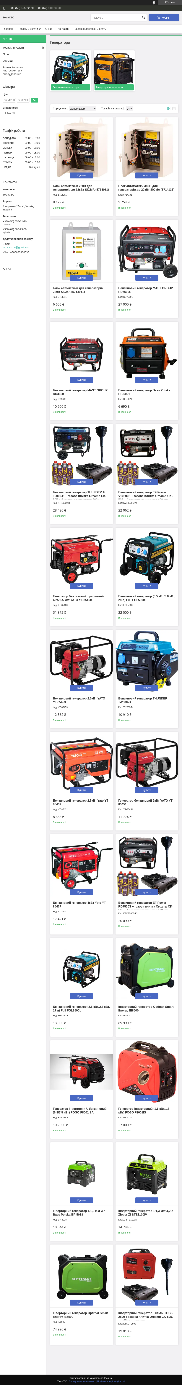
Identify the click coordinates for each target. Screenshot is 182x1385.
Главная (8, 28)
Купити (81, 175)
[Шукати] (143, 17)
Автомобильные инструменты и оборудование (13, 71)
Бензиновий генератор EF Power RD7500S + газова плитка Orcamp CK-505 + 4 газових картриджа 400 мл (145, 906)
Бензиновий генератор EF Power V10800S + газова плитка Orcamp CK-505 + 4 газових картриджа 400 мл (145, 496)
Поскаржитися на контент (82, 1381)
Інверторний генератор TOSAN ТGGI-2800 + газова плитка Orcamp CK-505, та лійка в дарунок (145, 1316)
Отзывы (8, 60)
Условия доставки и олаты (90, 28)
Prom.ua (108, 1378)
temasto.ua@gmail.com (16, 247)
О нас (48, 28)
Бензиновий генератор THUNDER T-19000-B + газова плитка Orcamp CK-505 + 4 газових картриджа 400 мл (79, 496)
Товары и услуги (28, 28)
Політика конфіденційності (111, 1381)
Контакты (63, 28)
